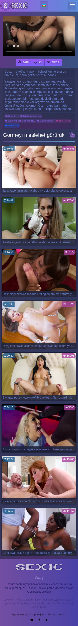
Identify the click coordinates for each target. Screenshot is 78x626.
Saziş (39, 577)
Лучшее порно (21, 614)
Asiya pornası (45, 120)
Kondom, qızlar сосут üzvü (20, 120)
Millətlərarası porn (31, 116)
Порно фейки (39, 614)
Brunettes (11, 116)
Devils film (12, 125)
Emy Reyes (63, 120)
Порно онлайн (57, 614)
